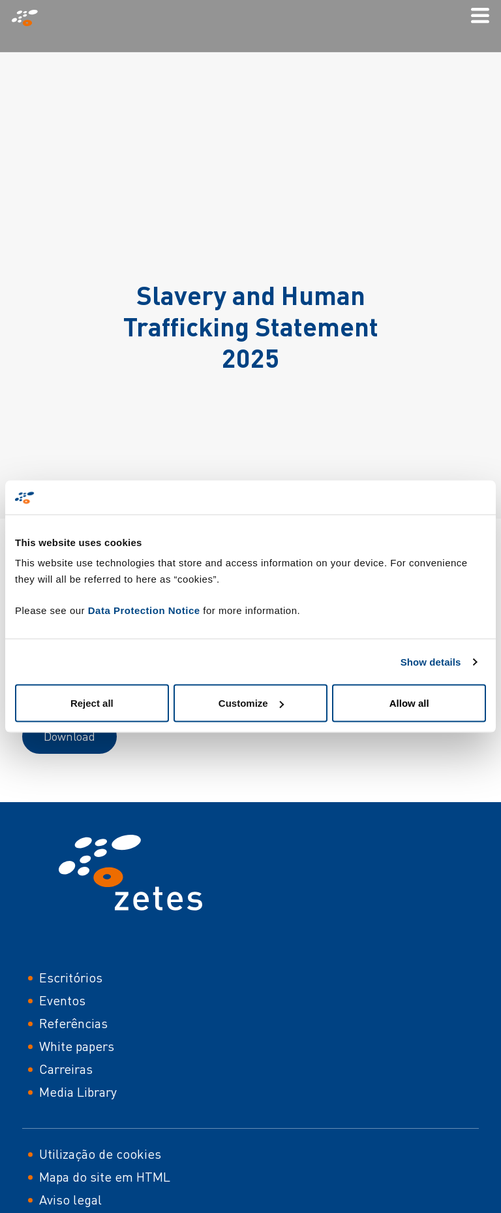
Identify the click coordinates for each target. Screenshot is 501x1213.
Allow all (409, 703)
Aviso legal (70, 1199)
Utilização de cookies (100, 1154)
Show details (431, 661)
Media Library (78, 1092)
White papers (76, 1046)
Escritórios (70, 977)
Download (69, 736)
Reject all (92, 703)
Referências (73, 1023)
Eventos (62, 1000)
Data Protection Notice (144, 610)
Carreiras (66, 1069)
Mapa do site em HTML (104, 1177)
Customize (251, 703)
